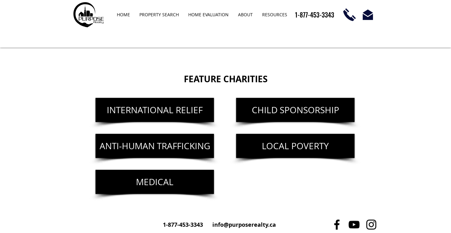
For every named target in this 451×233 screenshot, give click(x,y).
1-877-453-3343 (184, 225)
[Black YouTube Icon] (354, 224)
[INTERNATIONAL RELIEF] (155, 110)
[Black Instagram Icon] (371, 224)
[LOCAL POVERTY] (295, 146)
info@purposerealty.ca (244, 225)
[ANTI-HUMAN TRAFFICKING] (155, 146)
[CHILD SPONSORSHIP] (295, 110)
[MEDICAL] (155, 182)
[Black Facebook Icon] (337, 224)
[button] (245, 14)
